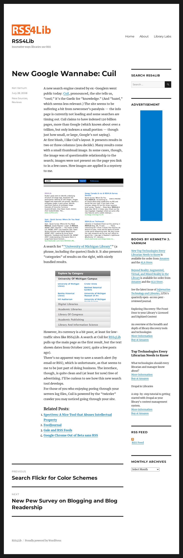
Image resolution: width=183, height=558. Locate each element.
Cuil (66, 93)
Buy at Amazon (140, 339)
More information (141, 409)
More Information (142, 336)
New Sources (19, 98)
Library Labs (162, 36)
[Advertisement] (152, 166)
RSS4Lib (23, 41)
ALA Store (146, 262)
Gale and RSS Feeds (58, 430)
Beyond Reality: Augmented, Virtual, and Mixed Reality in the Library (150, 274)
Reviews (17, 102)
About (144, 36)
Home (129, 36)
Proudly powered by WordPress (43, 540)
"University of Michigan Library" (88, 246)
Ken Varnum (19, 87)
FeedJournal (52, 425)
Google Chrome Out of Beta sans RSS (71, 435)
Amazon (164, 258)
